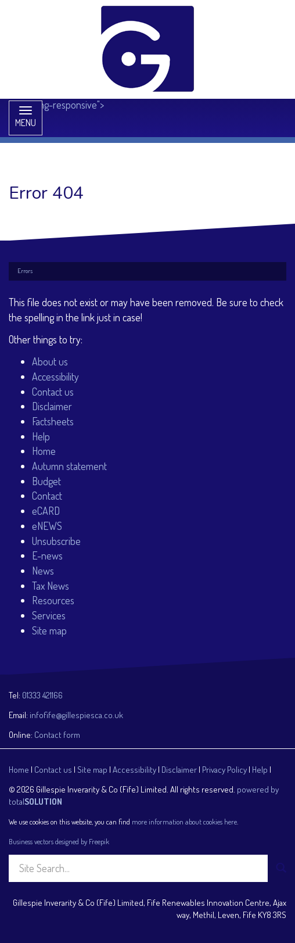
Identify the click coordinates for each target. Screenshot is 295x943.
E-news (47, 555)
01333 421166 (42, 695)
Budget (46, 481)
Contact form (57, 734)
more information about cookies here (184, 821)
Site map (49, 630)
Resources (53, 600)
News (43, 570)
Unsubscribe (56, 541)
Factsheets (53, 421)
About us (50, 361)
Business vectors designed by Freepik (59, 841)
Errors (25, 271)
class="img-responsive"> (104, 55)
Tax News (50, 585)
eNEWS (47, 525)
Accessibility (55, 376)
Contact (47, 495)
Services (49, 615)
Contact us (53, 391)
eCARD (46, 510)
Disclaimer (52, 406)
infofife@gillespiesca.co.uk (76, 714)
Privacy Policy (224, 769)
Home (44, 450)
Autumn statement (69, 466)
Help (41, 436)
